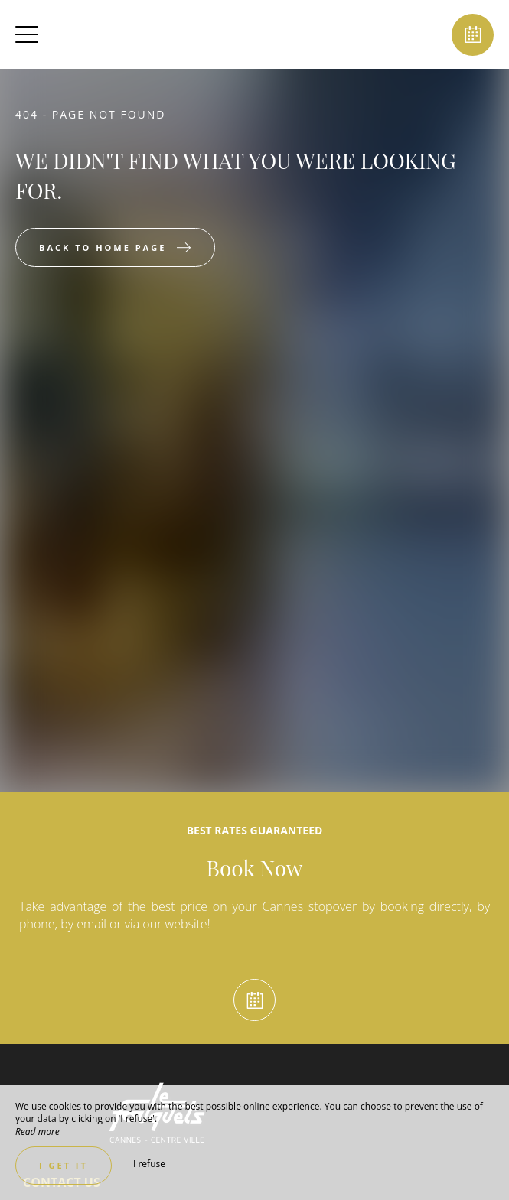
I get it (63, 1165)
